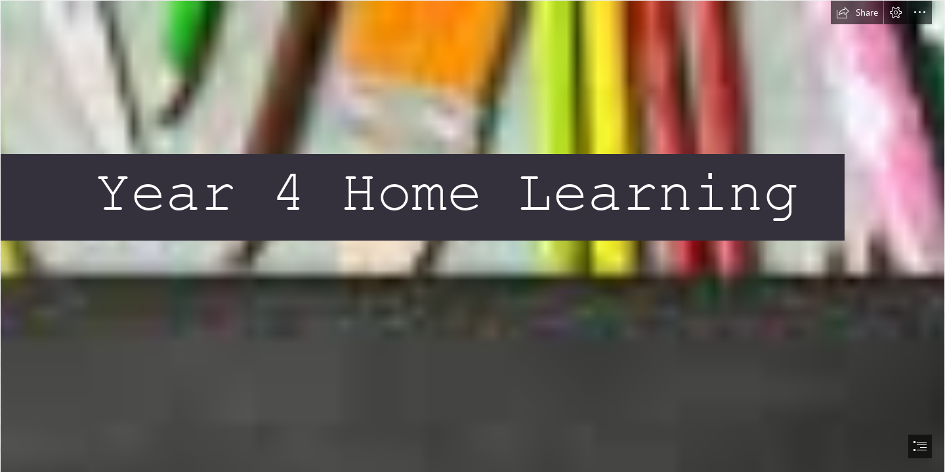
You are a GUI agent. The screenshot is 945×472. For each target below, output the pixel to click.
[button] (857, 12)
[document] (472, 236)
